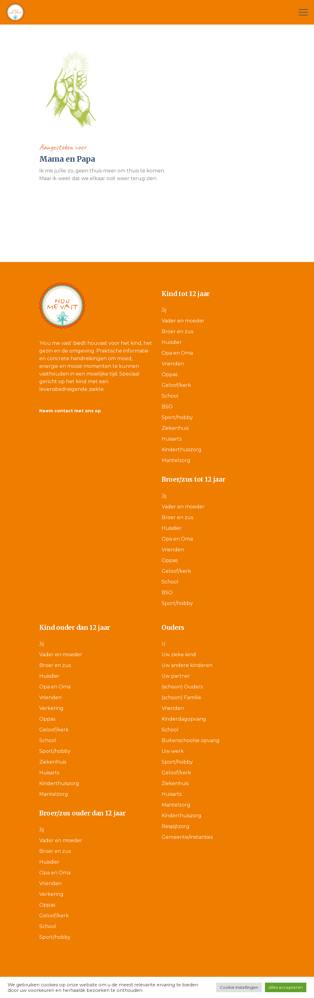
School (170, 396)
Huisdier (172, 342)
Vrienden (173, 364)
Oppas (170, 374)
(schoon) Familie (181, 697)
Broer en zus (177, 331)
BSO (167, 407)
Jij (164, 310)
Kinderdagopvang (184, 719)
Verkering (51, 708)
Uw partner (176, 676)
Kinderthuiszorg (181, 450)
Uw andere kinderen (187, 665)
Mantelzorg (176, 460)
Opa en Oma (177, 353)
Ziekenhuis (175, 428)
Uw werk (173, 751)
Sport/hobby (177, 417)
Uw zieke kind (179, 654)
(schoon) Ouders (182, 687)
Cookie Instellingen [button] (239, 987)
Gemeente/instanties (187, 837)
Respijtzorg (176, 826)
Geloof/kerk (176, 385)
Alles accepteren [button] (286, 987)
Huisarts (172, 439)
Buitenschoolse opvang (191, 740)
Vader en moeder (183, 321)
